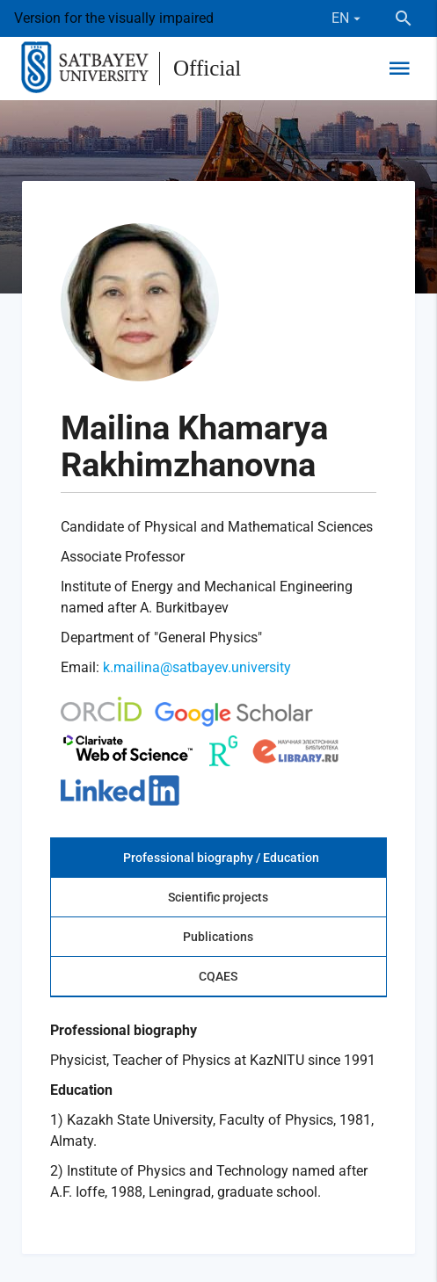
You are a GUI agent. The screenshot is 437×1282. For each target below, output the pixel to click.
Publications (218, 937)
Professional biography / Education (221, 858)
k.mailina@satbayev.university (197, 667)
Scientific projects (218, 897)
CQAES (218, 976)
